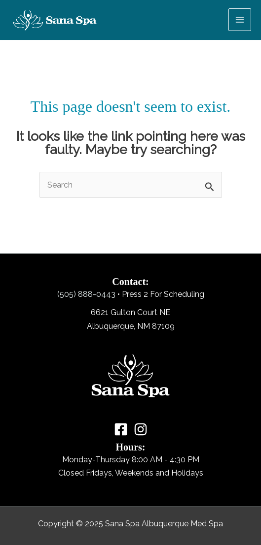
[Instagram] (141, 429)
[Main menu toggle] (239, 19)
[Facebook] (121, 429)
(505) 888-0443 (86, 294)
